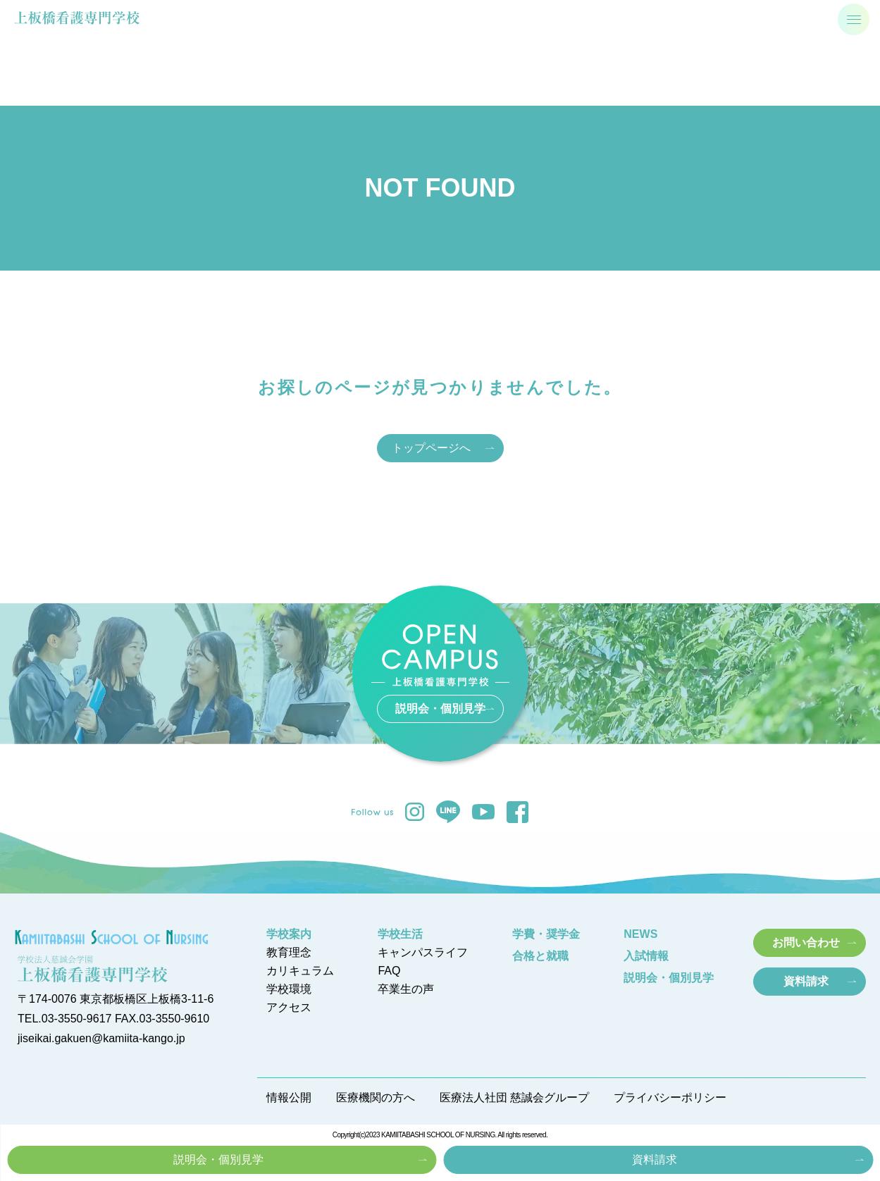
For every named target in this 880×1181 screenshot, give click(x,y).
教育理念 (288, 952)
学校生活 (400, 934)
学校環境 (288, 989)
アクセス (288, 1007)
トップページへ (431, 448)
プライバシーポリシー (670, 1097)
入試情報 (646, 956)
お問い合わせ (806, 942)
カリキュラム (300, 971)
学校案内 (288, 934)
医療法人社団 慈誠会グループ (514, 1097)
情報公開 (288, 1097)
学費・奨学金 (546, 934)
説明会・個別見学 (218, 1159)
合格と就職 (540, 956)
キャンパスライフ (423, 952)
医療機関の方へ (375, 1097)
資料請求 (654, 1159)
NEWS (640, 934)
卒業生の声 (406, 989)
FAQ (389, 971)
